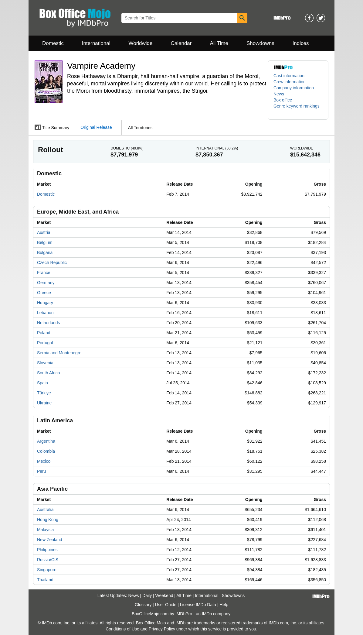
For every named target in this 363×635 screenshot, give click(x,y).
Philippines (47, 549)
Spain (42, 382)
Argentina (46, 441)
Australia (45, 509)
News (278, 93)
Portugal (45, 342)
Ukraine (44, 402)
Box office (282, 100)
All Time (219, 43)
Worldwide (140, 43)
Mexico (43, 461)
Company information (293, 87)
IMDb (207, 613)
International (96, 43)
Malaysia (45, 529)
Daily (147, 595)
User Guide (166, 604)
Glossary (143, 604)
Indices (301, 43)
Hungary (45, 302)
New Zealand (49, 539)
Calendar (181, 43)
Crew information (289, 81)
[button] (298, 109)
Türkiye (44, 392)
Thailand (45, 579)
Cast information (288, 75)
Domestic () (127, 148)
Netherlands (48, 322)
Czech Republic (52, 262)
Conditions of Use (122, 628)
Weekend (164, 595)
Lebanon (45, 312)
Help (223, 604)
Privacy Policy (162, 628)
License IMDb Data (198, 604)
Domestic (53, 43)
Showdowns (260, 43)
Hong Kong (47, 519)
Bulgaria (45, 252)
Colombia (46, 451)
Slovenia (45, 362)
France (43, 272)
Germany (46, 282)
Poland (43, 332)
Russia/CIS (47, 559)
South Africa (48, 372)
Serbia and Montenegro (59, 352)
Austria (43, 232)
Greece (44, 292)
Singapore (46, 569)
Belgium (45, 242)
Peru (41, 471)
